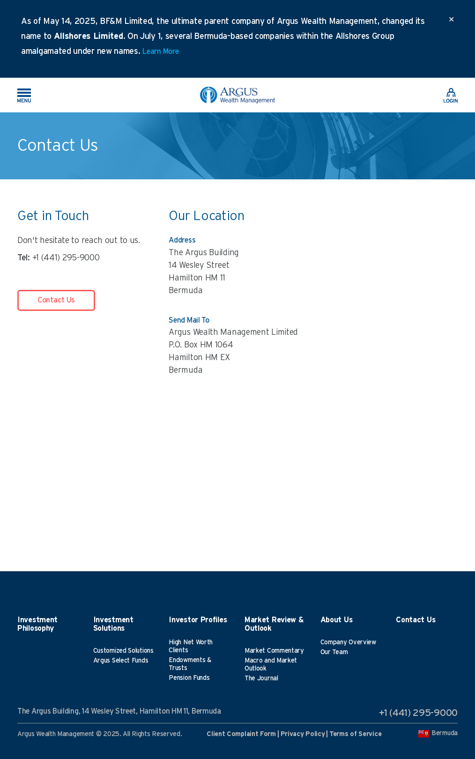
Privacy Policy (303, 734)
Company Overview (348, 642)
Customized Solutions (123, 651)
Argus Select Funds (120, 660)
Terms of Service (355, 734)
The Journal (261, 678)
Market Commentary (274, 651)
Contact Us (56, 300)
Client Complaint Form (241, 734)
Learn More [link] (160, 51)
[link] (451, 94)
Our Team (334, 652)
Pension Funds (189, 678)
